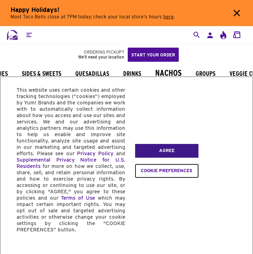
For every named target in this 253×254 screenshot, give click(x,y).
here (168, 16)
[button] (29, 35)
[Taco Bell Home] (12, 35)
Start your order (153, 55)
